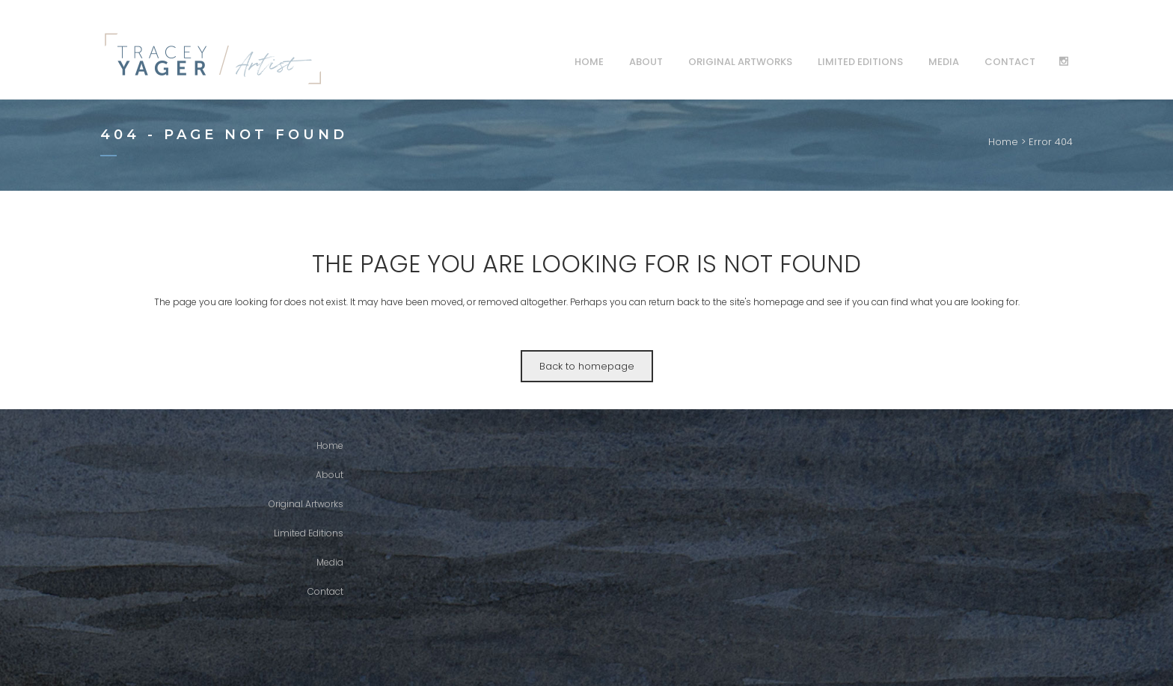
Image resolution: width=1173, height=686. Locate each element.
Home (1003, 142)
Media (329, 562)
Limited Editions (308, 533)
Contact (325, 591)
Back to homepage (586, 366)
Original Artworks (306, 503)
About (329, 474)
